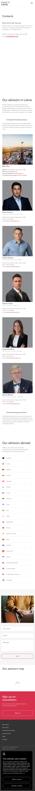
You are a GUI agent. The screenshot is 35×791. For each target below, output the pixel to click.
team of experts (22, 175)
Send (17, 656)
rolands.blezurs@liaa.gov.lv (13, 403)
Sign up (17, 713)
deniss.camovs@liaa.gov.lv (13, 221)
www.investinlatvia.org (11, 171)
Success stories (6, 733)
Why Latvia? (5, 724)
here (23, 773)
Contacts (4, 739)
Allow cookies (16, 779)
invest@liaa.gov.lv (12, 36)
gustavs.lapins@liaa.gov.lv (12, 312)
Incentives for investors (8, 730)
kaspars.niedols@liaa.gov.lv (13, 266)
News (3, 736)
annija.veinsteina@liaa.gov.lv (13, 358)
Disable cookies (16, 786)
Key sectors (5, 727)
